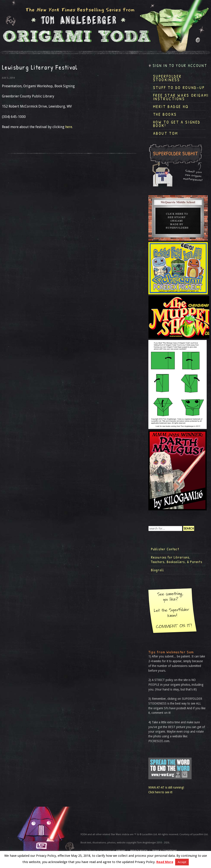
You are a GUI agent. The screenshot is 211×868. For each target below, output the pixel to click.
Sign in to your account (180, 65)
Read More (164, 862)
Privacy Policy (138, 850)
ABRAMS (120, 850)
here (68, 127)
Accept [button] (182, 862)
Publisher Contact (165, 549)
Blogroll (157, 570)
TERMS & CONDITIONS (164, 850)
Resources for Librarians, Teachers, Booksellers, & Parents (176, 559)
